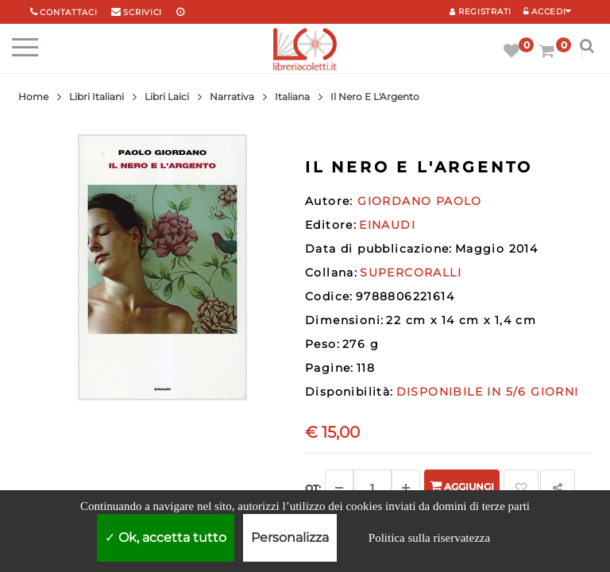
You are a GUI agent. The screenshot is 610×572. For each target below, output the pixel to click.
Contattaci (68, 12)
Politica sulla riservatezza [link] (429, 537)
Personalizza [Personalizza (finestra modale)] (290, 537)
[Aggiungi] (405, 487)
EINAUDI (387, 225)
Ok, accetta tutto (165, 537)
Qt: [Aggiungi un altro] (313, 488)
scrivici (142, 12)
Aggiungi (462, 486)
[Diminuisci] (339, 487)
